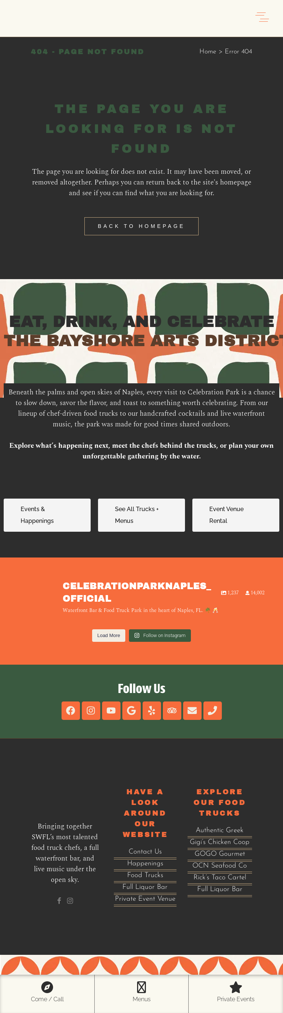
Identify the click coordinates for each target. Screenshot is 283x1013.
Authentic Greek (220, 830)
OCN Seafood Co (219, 865)
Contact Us (145, 851)
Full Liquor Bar (145, 887)
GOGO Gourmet (220, 854)
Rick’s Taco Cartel (219, 877)
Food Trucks (145, 875)
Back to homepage (141, 226)
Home (207, 51)
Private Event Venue (145, 899)
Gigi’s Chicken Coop (219, 842)
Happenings (145, 863)
